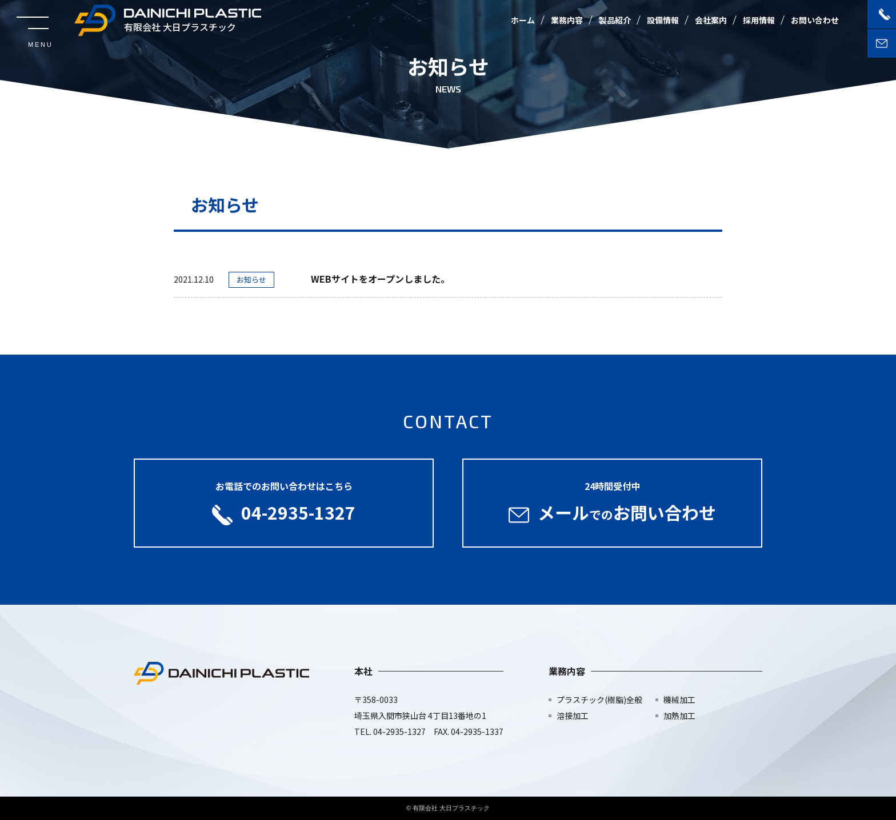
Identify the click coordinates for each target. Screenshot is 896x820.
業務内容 (567, 20)
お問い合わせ (815, 20)
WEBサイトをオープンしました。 (380, 279)
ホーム (523, 20)
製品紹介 (615, 20)
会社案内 (711, 20)
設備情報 (663, 20)
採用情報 (759, 20)
